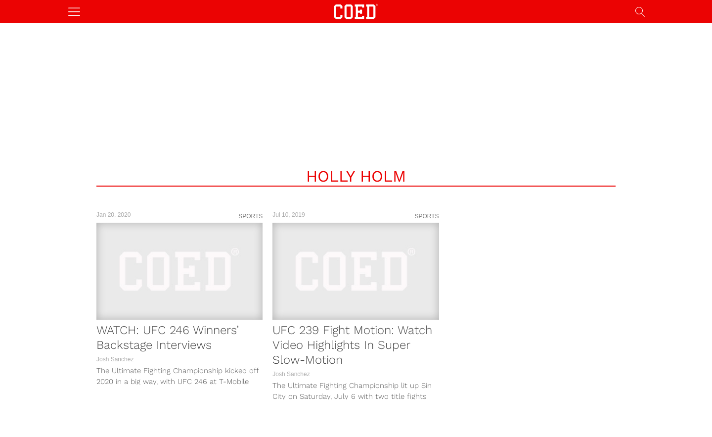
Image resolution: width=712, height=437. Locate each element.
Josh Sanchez (115, 359)
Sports (250, 216)
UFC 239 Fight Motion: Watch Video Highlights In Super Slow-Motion (352, 345)
